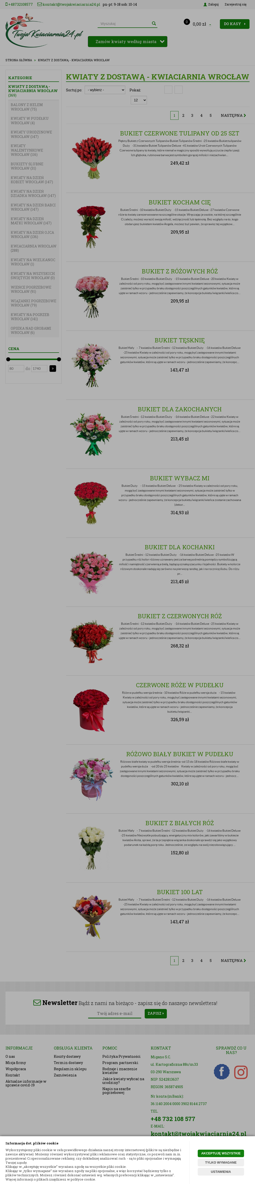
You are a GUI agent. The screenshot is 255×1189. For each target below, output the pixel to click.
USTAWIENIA (221, 1172)
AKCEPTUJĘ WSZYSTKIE (221, 1153)
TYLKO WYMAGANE (221, 1162)
